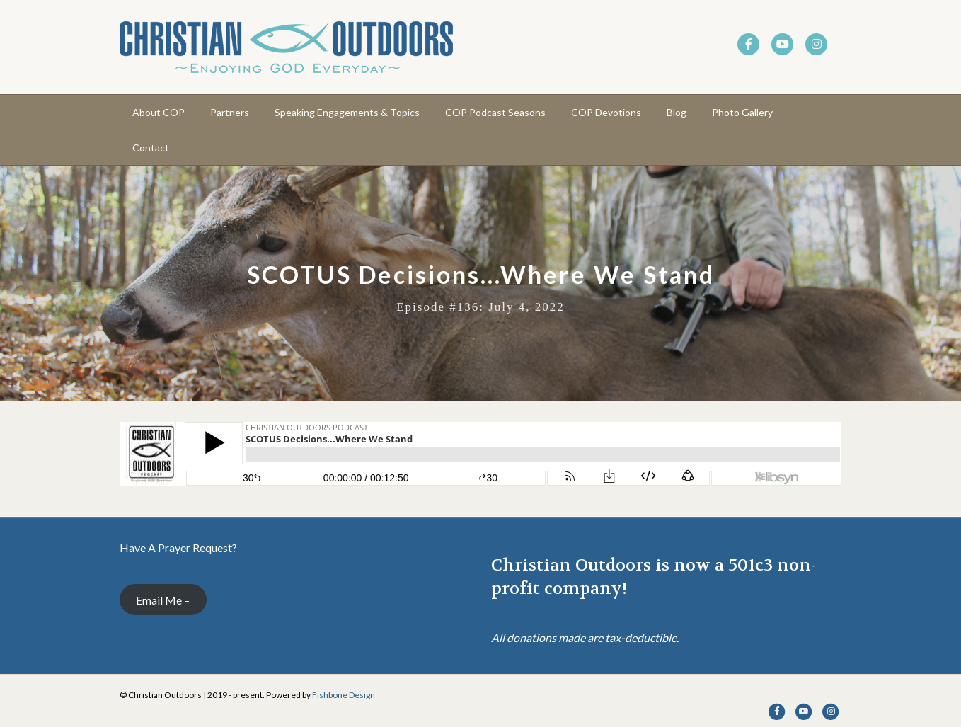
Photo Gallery (742, 112)
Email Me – (163, 600)
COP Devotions (606, 112)
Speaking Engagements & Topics (347, 112)
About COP (158, 112)
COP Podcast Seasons (495, 112)
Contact (150, 148)
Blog (676, 112)
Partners (229, 112)
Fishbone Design (343, 694)
